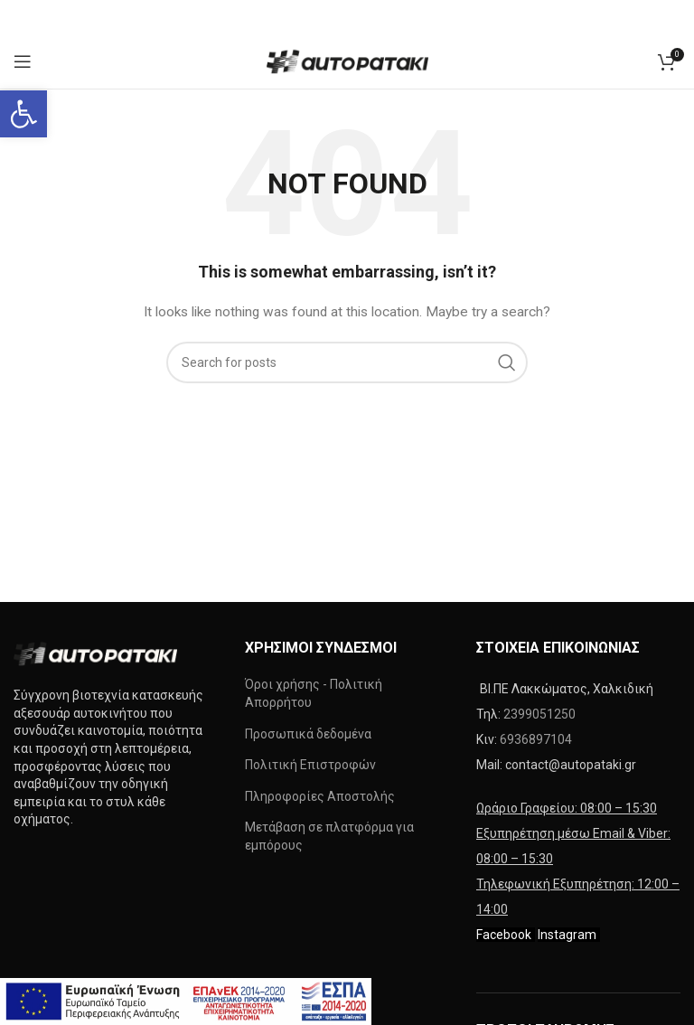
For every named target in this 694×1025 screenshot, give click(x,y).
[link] (23, 113)
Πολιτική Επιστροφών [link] (310, 764)
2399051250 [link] (539, 714)
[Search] (347, 362)
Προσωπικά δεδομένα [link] (308, 734)
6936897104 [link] (536, 739)
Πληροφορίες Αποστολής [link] (320, 796)
